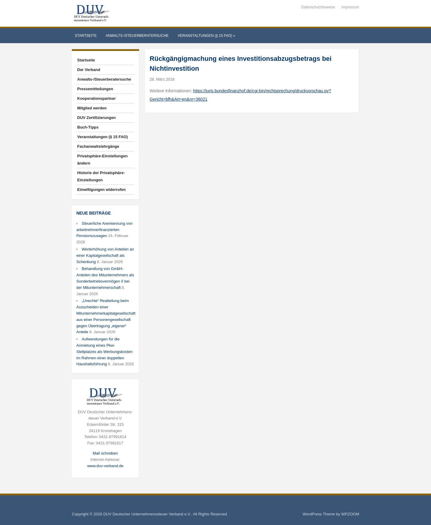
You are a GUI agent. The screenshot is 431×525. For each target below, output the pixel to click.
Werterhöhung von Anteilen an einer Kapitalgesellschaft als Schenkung (105, 255)
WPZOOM (350, 514)
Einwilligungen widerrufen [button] (101, 189)
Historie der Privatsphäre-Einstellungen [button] (101, 176)
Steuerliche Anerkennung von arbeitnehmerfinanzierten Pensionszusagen (104, 229)
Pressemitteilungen (95, 89)
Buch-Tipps (87, 127)
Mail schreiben (105, 453)
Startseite (86, 36)
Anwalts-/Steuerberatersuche (137, 36)
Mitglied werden (92, 108)
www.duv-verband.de (105, 466)
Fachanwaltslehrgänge (98, 146)
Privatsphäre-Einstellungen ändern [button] (102, 159)
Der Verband (88, 69)
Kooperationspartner (96, 98)
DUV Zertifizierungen (96, 117)
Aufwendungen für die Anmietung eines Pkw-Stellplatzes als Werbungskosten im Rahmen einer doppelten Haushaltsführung (104, 351)
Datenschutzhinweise (318, 7)
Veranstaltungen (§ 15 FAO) (206, 36)
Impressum (350, 7)
